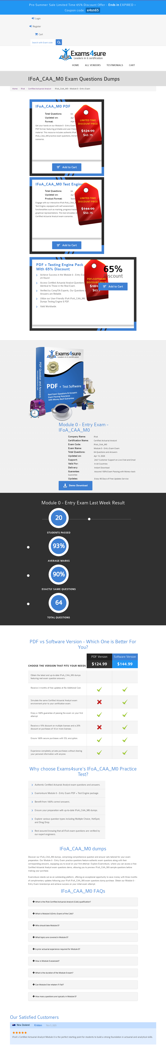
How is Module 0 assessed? (24, 764)
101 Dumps (45, 1017)
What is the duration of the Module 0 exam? (31, 776)
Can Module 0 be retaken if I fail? (26, 788)
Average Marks (63, 433)
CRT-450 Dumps (120, 1017)
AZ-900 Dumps (70, 1025)
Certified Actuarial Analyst (39, 91)
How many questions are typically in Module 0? (33, 800)
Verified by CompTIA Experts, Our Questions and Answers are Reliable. (52, 276)
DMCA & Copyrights (99, 1038)
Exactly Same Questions (102, 435)
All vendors (114, 65)
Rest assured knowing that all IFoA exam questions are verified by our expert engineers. (123, 631)
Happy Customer (86, 987)
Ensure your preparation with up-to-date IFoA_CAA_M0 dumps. (122, 616)
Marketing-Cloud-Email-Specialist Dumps (144, 1020)
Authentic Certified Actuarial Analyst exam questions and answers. (47, 603)
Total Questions (140, 433)
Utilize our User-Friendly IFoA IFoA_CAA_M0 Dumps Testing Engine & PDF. (51, 284)
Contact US (78, 1038)
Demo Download (98, 382)
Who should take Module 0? (24, 729)
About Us (25, 1038)
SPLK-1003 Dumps (95, 1025)
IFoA (23, 91)
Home (97, 65)
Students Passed (25, 433)
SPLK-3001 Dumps (120, 1025)
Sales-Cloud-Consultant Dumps (71, 1018)
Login (14, 18)
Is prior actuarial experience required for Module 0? (34, 752)
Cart (154, 65)
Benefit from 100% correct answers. (32, 616)
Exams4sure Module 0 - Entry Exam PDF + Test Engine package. (123, 603)
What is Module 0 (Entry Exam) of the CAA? (31, 717)
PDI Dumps (45, 1025)
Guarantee (40, 1038)
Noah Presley (86, 981)
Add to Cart (47, 199)
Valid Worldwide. (29, 291)
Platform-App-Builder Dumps (21, 1026)
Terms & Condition (59, 1038)
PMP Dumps (21, 1017)
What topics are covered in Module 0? (29, 741)
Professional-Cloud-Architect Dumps (95, 1018)
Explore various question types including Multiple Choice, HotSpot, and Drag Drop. (47, 631)
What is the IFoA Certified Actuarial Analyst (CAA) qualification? (40, 705)
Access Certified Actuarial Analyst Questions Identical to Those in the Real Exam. (52, 268)
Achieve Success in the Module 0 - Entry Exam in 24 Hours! (50, 261)
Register (13, 26)
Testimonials (136, 65)
